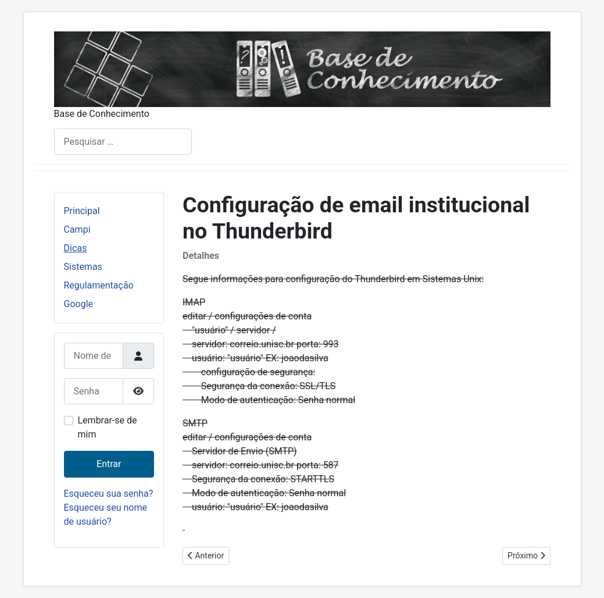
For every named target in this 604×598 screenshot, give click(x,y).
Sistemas (83, 266)
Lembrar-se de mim (107, 427)
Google (79, 303)
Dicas (75, 248)
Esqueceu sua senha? (108, 493)
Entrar (109, 463)
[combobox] (123, 142)
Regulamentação (99, 285)
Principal (82, 210)
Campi (77, 229)
